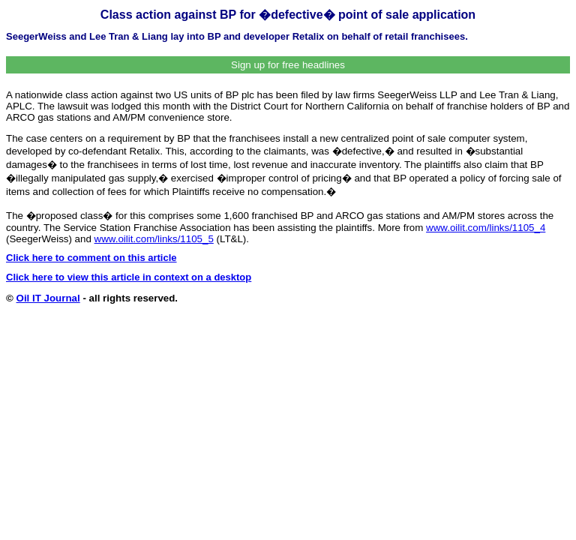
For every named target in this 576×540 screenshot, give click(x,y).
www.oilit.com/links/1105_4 (485, 227)
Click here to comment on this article (91, 257)
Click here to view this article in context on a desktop (128, 277)
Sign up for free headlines (288, 64)
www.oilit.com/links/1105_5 (154, 238)
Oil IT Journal (48, 298)
